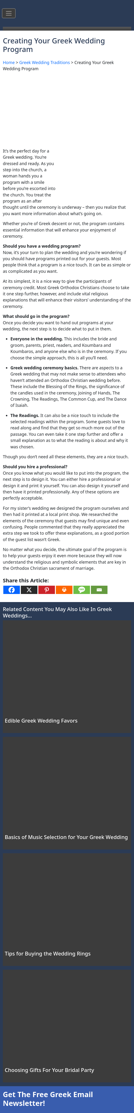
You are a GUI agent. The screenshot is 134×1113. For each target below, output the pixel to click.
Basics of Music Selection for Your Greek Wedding (66, 836)
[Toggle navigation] (9, 13)
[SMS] (81, 590)
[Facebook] (11, 590)
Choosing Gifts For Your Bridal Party (49, 1069)
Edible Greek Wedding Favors (41, 720)
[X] (29, 590)
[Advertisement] (67, 109)
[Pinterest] (46, 590)
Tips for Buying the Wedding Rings (48, 953)
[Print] (64, 590)
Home (9, 62)
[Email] (99, 590)
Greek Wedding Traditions (44, 62)
